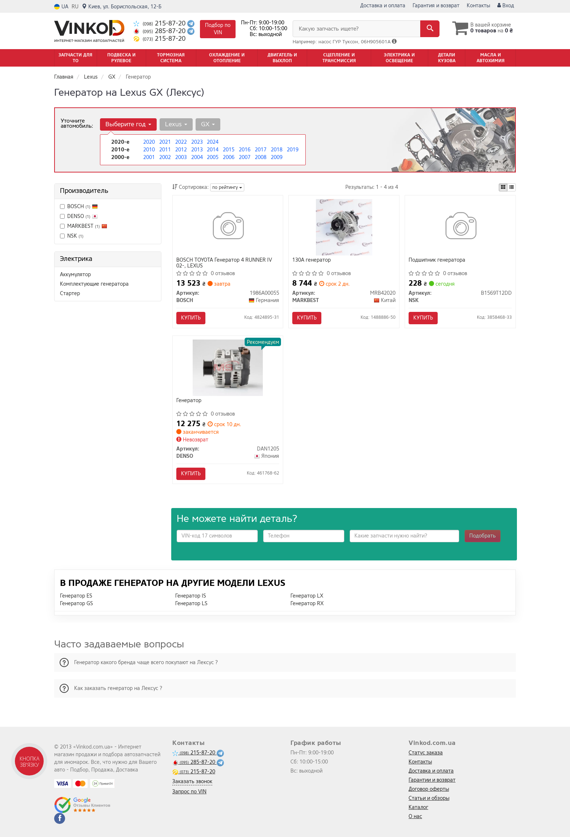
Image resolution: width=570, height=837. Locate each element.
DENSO (79, 216)
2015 (228, 149)
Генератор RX (307, 603)
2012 (181, 149)
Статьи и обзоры (429, 798)
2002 (165, 157)
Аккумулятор (75, 274)
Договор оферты (429, 789)
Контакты (478, 5)
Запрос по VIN (189, 791)
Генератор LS (191, 603)
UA (61, 6)
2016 (244, 149)
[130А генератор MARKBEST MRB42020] (344, 226)
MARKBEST (87, 226)
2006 (228, 157)
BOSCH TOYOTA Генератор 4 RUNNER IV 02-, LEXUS (224, 263)
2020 (149, 142)
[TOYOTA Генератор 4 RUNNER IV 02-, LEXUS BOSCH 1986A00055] (228, 226)
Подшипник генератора (437, 260)
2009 (276, 157)
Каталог (418, 807)
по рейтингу (227, 187)
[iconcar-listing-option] (511, 187)
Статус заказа (426, 752)
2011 (165, 149)
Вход (505, 5)
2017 (260, 149)
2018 (276, 149)
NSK (72, 236)
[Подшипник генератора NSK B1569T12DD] (460, 226)
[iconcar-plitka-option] (503, 187)
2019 (292, 149)
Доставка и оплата (382, 5)
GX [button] (208, 124)
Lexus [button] (176, 124)
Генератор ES (76, 595)
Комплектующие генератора (94, 284)
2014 (212, 149)
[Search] (429, 28)
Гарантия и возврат (436, 5)
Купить (191, 317)
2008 (260, 157)
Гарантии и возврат (432, 780)
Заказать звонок (192, 781)
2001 (149, 157)
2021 (165, 142)
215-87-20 (160, 23)
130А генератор (311, 260)
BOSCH (82, 206)
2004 (197, 157)
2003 (181, 157)
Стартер (70, 293)
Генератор (188, 401)
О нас (415, 816)
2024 (212, 142)
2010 (149, 149)
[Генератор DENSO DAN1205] (228, 367)
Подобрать (482, 535)
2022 (181, 142)
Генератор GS (76, 603)
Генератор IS (190, 595)
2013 (197, 149)
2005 (212, 157)
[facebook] (59, 818)
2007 (244, 157)
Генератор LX (306, 595)
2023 (197, 142)
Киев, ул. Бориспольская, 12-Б (121, 6)
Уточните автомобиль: (77, 123)
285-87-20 (160, 31)
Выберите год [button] (128, 124)
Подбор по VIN (217, 29)
